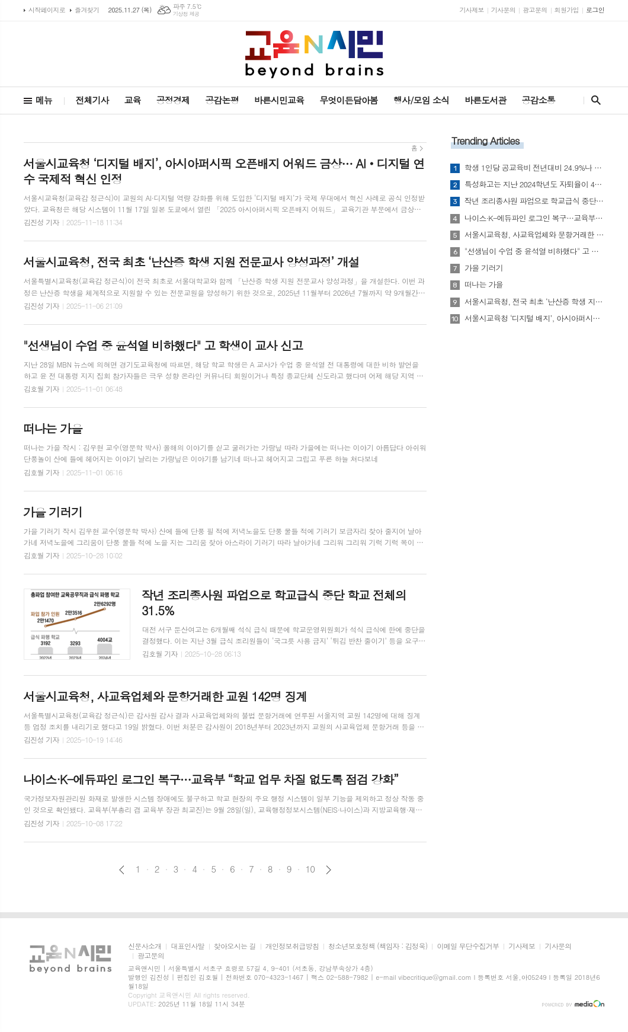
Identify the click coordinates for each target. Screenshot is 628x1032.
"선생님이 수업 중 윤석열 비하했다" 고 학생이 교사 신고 (534, 251)
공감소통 (538, 100)
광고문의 (535, 9)
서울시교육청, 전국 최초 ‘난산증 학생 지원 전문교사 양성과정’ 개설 (534, 301)
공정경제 (173, 100)
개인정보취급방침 (292, 946)
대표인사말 (187, 946)
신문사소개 (144, 946)
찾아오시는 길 (235, 946)
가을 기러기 (483, 268)
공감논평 (221, 100)
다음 (328, 870)
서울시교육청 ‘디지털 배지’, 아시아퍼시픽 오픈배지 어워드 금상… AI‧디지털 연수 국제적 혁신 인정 (534, 318)
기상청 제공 (186, 14)
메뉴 (44, 100)
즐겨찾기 (87, 9)
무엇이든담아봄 (348, 100)
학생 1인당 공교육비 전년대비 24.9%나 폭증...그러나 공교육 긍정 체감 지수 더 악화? (534, 167)
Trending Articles (485, 140)
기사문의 (503, 9)
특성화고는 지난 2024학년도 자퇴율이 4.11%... (534, 184)
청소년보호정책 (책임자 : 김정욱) (377, 946)
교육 (132, 100)
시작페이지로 (46, 9)
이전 (122, 870)
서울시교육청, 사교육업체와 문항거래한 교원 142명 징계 (534, 234)
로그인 (595, 9)
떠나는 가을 (483, 284)
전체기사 (91, 100)
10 (310, 869)
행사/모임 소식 (421, 100)
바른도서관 (485, 100)
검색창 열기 (593, 100)
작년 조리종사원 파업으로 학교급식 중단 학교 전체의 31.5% (534, 201)
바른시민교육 (279, 100)
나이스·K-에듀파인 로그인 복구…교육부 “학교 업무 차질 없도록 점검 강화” (534, 218)
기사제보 (471, 9)
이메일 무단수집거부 (468, 946)
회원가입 (567, 9)
